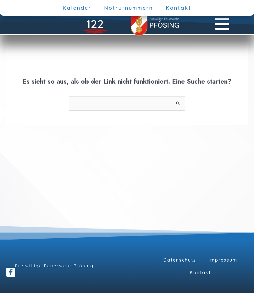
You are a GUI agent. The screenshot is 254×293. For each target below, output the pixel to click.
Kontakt (178, 8)
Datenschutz (179, 260)
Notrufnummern (128, 8)
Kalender (77, 8)
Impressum (223, 260)
